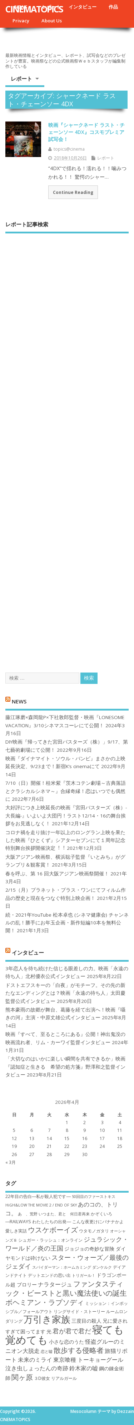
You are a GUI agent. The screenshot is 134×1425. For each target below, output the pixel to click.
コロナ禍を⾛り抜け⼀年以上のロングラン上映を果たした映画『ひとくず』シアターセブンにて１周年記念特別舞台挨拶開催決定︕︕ (65, 840)
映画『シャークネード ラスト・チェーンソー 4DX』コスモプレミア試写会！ (86, 132)
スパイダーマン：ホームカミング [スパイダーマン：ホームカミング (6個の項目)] (61, 1267)
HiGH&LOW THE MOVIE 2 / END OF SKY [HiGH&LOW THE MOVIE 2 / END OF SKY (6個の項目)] (41, 1205)
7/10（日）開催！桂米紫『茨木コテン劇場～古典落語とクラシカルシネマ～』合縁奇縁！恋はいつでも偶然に (65, 791)
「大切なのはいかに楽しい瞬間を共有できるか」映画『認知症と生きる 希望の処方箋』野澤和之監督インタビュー (65, 1067)
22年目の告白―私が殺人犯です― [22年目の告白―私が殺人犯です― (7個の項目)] (38, 1196)
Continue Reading (73, 192)
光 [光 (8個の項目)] (48, 1331)
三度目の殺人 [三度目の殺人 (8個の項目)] (86, 1320)
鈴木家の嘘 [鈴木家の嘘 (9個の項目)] (83, 1368)
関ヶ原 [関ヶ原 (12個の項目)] (22, 1377)
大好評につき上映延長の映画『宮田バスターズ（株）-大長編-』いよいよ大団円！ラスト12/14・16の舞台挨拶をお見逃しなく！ (66, 815)
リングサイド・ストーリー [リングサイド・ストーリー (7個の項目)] (79, 1311)
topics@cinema (69, 149)
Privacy (21, 20)
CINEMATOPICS (34, 9)
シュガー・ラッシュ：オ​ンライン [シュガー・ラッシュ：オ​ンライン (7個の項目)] (50, 1240)
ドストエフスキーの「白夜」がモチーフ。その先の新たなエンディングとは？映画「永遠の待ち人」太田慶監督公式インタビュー (65, 993)
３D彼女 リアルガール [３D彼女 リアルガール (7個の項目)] (55, 1378)
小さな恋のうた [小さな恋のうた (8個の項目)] (66, 1341)
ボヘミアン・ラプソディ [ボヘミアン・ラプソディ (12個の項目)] (44, 1302)
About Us (51, 20)
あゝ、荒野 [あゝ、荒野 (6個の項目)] (28, 1213)
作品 (113, 7)
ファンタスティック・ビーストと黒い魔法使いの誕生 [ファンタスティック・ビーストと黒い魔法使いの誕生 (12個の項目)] (66, 1288)
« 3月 (10, 1162)
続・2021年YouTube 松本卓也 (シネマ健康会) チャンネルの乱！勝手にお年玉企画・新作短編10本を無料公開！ (67, 923)
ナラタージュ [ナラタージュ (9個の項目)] (55, 1284)
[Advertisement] (67, 446)
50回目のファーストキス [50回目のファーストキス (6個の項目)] (93, 1196)
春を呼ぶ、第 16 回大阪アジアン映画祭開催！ (57, 873)
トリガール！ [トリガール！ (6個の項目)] (83, 1275)
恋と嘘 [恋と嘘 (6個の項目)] (47, 1351)
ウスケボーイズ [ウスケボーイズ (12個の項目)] (53, 1230)
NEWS (19, 701)
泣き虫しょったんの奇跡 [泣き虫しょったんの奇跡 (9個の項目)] (36, 1368)
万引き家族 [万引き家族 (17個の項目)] (47, 1319)
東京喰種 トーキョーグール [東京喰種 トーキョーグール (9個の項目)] (88, 1360)
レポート (21, 78)
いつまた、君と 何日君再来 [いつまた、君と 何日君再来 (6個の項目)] (64, 1213)
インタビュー (82, 7)
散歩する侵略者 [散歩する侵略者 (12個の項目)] (79, 1350)
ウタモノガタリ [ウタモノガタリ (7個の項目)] (94, 1231)
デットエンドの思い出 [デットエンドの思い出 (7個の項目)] (49, 1275)
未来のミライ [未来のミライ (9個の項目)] (35, 1360)
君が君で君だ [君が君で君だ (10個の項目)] (72, 1331)
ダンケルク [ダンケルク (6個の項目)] (102, 1267)
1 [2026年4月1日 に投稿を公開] (67, 1122)
